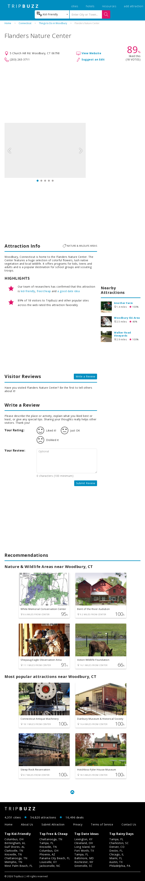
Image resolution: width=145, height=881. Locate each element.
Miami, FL (115, 858)
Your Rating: (14, 430)
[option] (45, 150)
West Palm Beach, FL (19, 866)
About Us (27, 824)
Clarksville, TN (14, 850)
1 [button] (38, 181)
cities (74, 6)
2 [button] (41, 181)
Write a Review (85, 376)
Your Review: (15, 450)
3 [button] (45, 181)
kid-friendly (28, 291)
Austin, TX (116, 862)
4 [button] (49, 181)
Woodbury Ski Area (127, 317)
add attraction (133, 6)
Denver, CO (116, 847)
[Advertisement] (72, 92)
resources (109, 6)
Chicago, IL (116, 854)
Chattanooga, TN (16, 858)
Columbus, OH (14, 839)
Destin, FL (116, 850)
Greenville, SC (83, 866)
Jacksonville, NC (49, 866)
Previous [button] (9, 150)
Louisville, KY (48, 862)
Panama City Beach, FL (54, 858)
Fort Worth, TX (84, 850)
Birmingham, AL (15, 843)
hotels (90, 6)
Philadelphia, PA (119, 866)
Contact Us (129, 824)
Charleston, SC (119, 843)
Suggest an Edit (93, 59)
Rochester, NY (83, 862)
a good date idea (68, 291)
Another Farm (123, 303)
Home (8, 23)
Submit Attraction (53, 824)
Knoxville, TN (13, 854)
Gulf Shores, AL (15, 847)
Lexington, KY (83, 839)
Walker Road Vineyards (122, 334)
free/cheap (44, 291)
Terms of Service (102, 824)
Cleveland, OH (83, 843)
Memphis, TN (13, 862)
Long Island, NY (84, 847)
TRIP (24, 6)
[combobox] (52, 14)
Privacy (78, 824)
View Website (91, 53)
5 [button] (53, 181)
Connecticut (25, 23)
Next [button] (81, 150)
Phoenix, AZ (47, 854)
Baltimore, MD (84, 858)
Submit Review (85, 483)
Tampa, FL (46, 843)
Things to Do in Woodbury (53, 23)
